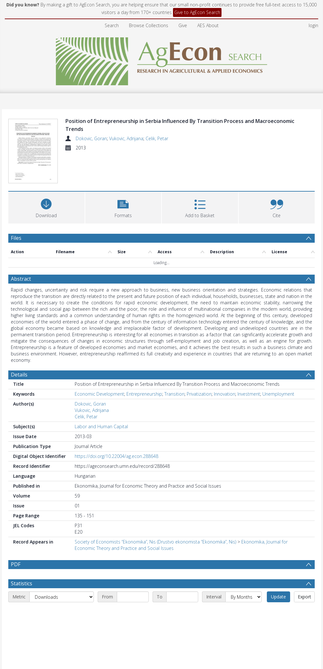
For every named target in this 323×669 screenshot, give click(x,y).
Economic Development (99, 394)
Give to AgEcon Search (197, 12)
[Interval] (243, 612)
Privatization (199, 394)
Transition (174, 394)
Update (278, 612)
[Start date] (133, 612)
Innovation (224, 394)
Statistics (21, 598)
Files (16, 237)
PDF (15, 564)
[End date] (182, 612)
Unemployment (278, 394)
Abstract (21, 278)
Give (182, 25)
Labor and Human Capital (101, 426)
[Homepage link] (161, 59)
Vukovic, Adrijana (126, 138)
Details (19, 374)
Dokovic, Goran (91, 138)
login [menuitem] (313, 25)
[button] (123, 207)
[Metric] (61, 612)
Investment (248, 394)
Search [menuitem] (112, 25)
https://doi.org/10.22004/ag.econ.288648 (116, 456)
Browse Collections (148, 25)
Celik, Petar (157, 138)
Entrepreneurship (144, 394)
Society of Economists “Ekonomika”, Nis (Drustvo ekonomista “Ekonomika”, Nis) (155, 542)
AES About (208, 25)
